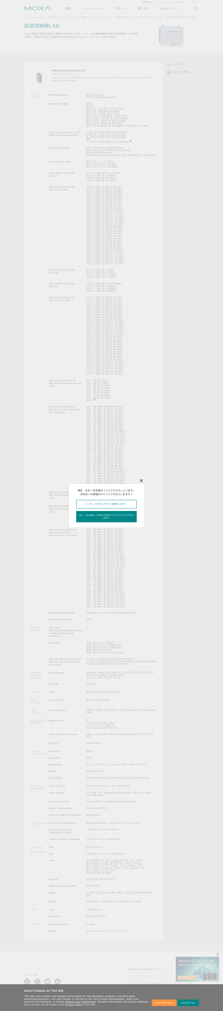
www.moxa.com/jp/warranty (108, 931)
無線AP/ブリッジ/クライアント (96, 17)
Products (39, 17)
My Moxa (180, 2)
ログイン (194, 2)
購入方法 (143, 8)
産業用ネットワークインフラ (62, 17)
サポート (120, 8)
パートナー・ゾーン (164, 2)
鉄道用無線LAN (123, 17)
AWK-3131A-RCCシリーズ (148, 17)
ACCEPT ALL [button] (188, 1003)
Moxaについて (170, 8)
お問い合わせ (147, 2)
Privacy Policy (73, 1004)
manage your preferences (80, 1001)
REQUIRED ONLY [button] (164, 1003)
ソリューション (93, 8)
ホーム (27, 17)
